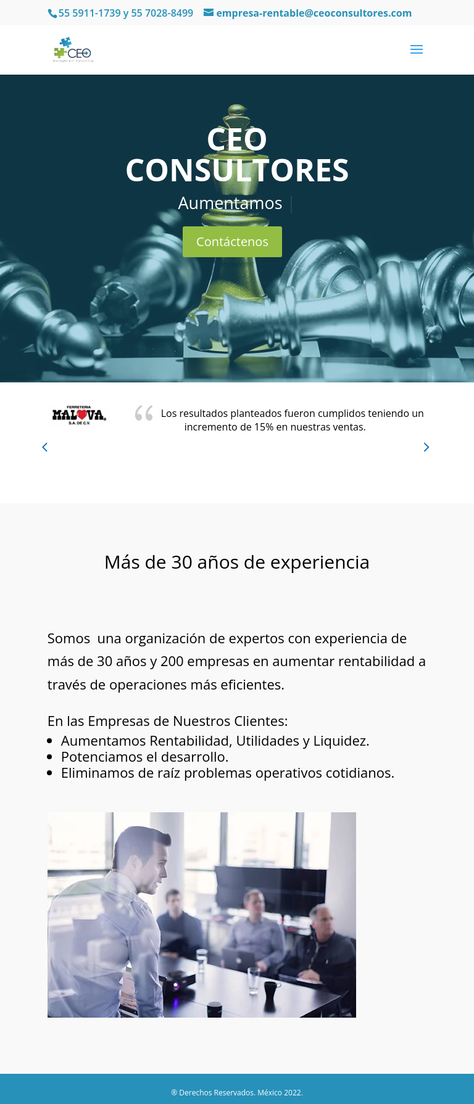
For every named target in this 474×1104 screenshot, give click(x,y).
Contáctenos (232, 241)
